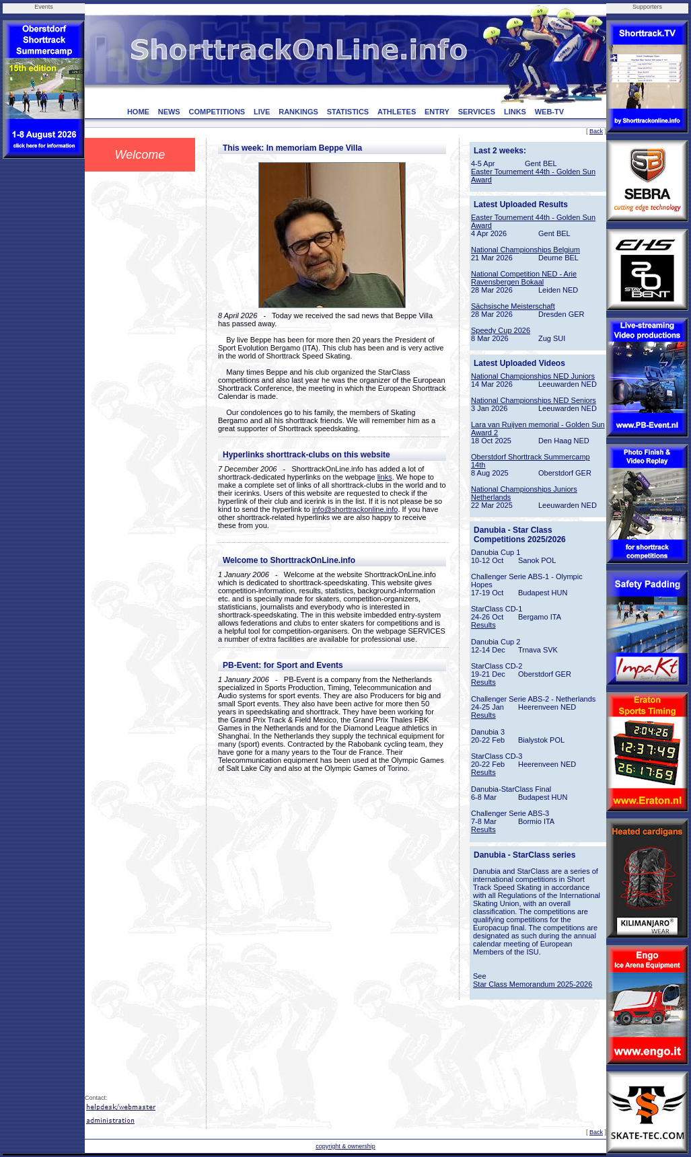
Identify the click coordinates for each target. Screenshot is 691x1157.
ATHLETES (396, 112)
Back (596, 131)
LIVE (262, 112)
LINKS (515, 112)
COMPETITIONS (216, 112)
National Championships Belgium (525, 250)
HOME (138, 112)
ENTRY (437, 112)
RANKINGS (298, 112)
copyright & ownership (345, 1146)
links (384, 477)
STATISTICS (348, 112)
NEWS (169, 112)
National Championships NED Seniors (533, 400)
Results (483, 625)
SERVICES (476, 112)
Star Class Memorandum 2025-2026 (532, 984)
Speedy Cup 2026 (500, 330)
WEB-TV (549, 112)
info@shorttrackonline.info (355, 509)
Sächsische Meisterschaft (513, 306)
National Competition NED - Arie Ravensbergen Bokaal (524, 278)
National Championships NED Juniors (533, 376)
